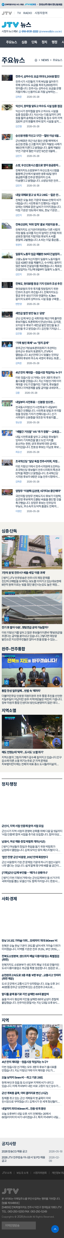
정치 (44, 42)
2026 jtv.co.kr (24, 1216)
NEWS (45, 60)
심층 (24, 42)
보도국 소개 (22, 1173)
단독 (34, 42)
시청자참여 (41, 13)
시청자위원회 (40, 1173)
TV (19, 13)
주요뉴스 (11, 42)
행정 (54, 42)
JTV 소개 (6, 1173)
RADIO (27, 13)
